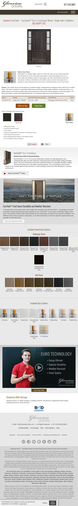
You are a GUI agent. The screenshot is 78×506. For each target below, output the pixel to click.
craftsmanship (34, 457)
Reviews (64, 435)
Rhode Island (64, 479)
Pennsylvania (54, 479)
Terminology (34, 428)
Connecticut (30, 473)
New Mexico (70, 477)
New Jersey (61, 477)
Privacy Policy (36, 435)
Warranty (12, 435)
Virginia (51, 481)
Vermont (45, 481)
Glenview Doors (16, 448)
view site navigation (62, 12)
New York (8, 479)
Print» (47, 144)
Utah (40, 481)
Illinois (11, 475)
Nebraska (36, 477)
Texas (36, 481)
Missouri (23, 477)
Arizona (68, 471)
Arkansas (8, 473)
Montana (29, 477)
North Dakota (26, 479)
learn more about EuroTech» (14, 221)
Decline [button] (45, 503)
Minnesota (6, 477)
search (40, 4)
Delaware (38, 473)
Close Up (18, 118)
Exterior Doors (52, 448)
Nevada (42, 477)
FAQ (41, 428)
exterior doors (34, 465)
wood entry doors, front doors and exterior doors (42, 461)
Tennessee (29, 481)
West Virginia (68, 481)
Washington (59, 481)
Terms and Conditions (24, 435)
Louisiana (40, 475)
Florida (59, 473)
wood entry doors (22, 465)
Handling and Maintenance (51, 435)
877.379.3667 (69, 4)
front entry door (12, 451)
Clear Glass (69, 118)
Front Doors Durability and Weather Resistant (27, 206)
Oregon (46, 479)
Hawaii (70, 473)
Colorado (22, 473)
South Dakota (16, 481)
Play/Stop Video (39, 390)
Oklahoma (39, 479)
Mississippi (15, 477)
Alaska (63, 471)
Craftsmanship (23, 428)
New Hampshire (51, 477)
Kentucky (33, 475)
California (15, 473)
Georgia (65, 473)
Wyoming (43, 483)
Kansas (26, 475)
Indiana (16, 475)
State (23, 481)
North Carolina (17, 479)
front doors (55, 453)
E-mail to (33, 144)
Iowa (21, 475)
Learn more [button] (23, 504)
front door (63, 465)
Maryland (52, 475)
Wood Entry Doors (41, 448)
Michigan (70, 475)
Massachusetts (61, 475)
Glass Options (50, 428)
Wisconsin (35, 483)
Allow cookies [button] (52, 502)
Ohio (33, 479)
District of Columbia (49, 473)
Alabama (57, 471)
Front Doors (63, 448)
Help (58, 428)
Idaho (6, 475)
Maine (46, 475)
